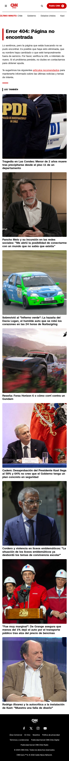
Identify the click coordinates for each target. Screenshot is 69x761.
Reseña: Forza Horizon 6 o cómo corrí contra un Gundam (33, 397)
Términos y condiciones (19, 740)
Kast (62, 15)
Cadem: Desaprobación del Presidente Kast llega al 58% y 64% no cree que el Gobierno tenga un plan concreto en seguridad (34, 474)
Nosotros (36, 735)
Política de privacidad (51, 735)
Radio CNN (56, 6)
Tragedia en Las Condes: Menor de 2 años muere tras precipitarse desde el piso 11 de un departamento (34, 165)
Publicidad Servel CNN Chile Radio (34, 745)
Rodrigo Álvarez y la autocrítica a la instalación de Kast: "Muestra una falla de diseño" (33, 706)
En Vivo (27, 735)
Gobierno (31, 15)
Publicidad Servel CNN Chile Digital (45, 740)
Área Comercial (16, 735)
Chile (20, 15)
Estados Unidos (48, 15)
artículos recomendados (46, 70)
